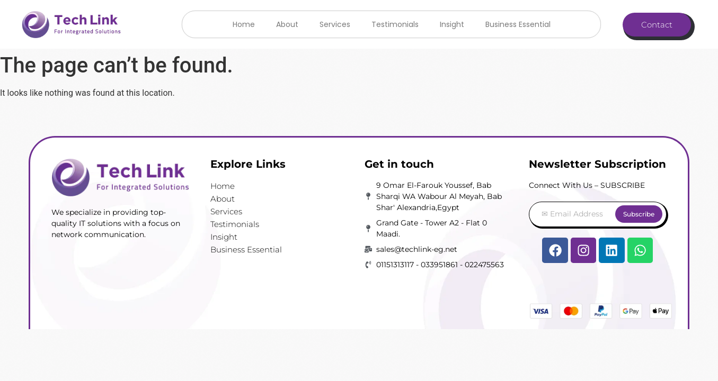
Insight (452, 24)
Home (244, 24)
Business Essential (518, 24)
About (287, 24)
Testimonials (395, 24)
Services (335, 24)
